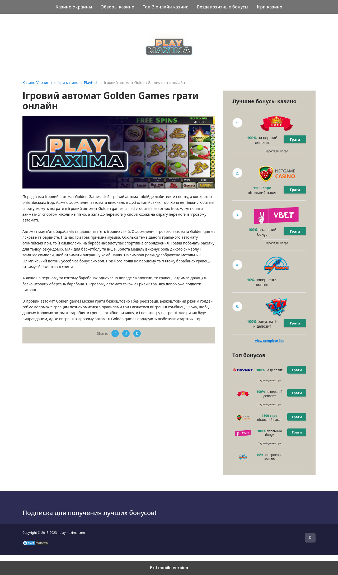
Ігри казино (269, 7)
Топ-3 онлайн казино (166, 7)
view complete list (269, 340)
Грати (295, 139)
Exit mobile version (169, 567)
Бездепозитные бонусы (222, 7)
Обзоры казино (117, 7)
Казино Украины (73, 7)
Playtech (91, 82)
